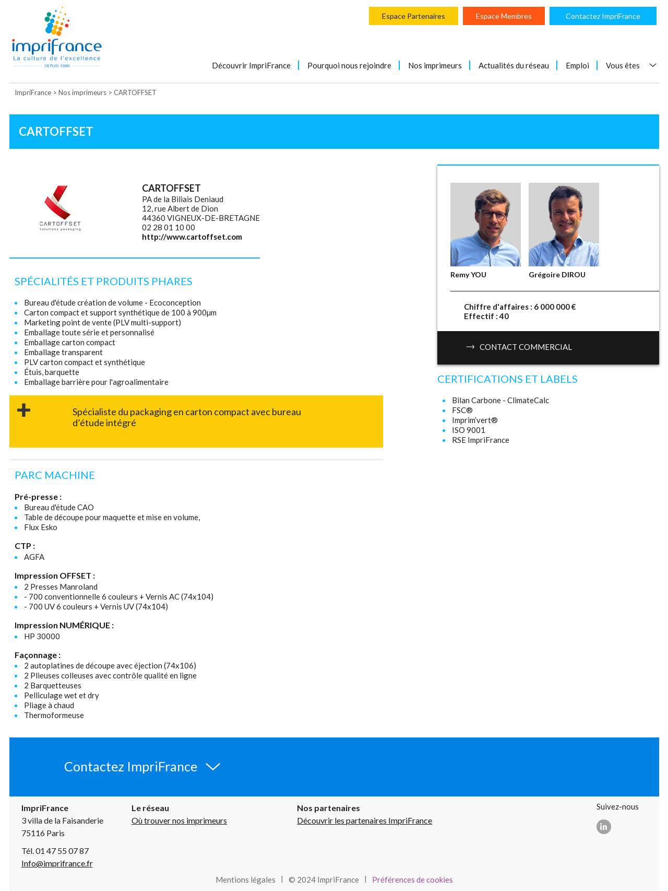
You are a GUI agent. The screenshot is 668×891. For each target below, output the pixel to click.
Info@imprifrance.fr (57, 863)
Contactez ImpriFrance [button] (130, 766)
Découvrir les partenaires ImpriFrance (364, 820)
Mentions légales (246, 879)
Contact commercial (519, 346)
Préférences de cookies (412, 879)
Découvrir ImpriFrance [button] (251, 65)
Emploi (577, 65)
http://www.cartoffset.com (192, 236)
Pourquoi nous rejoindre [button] (349, 65)
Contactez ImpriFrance (603, 15)
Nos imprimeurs (435, 65)
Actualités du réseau (514, 65)
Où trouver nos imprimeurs (179, 820)
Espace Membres (504, 15)
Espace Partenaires (413, 15)
